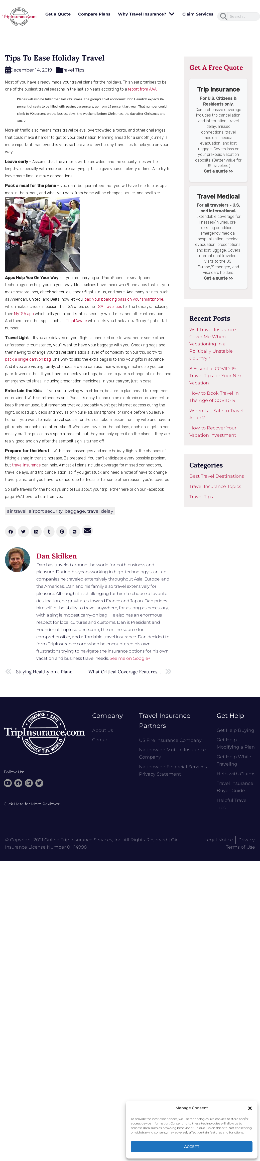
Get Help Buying (235, 730)
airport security (45, 511)
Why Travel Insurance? (146, 14)
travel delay (100, 511)
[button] (249, 1108)
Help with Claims (236, 774)
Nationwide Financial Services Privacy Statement (173, 770)
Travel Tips (72, 70)
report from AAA (142, 89)
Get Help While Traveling (234, 760)
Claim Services (197, 14)
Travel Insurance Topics (215, 486)
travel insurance (26, 465)
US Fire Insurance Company (170, 740)
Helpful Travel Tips (232, 804)
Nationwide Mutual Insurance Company (172, 753)
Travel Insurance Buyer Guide (235, 787)
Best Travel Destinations (216, 476)
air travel (17, 511)
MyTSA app (24, 313)
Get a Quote (58, 14)
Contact (101, 740)
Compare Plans (94, 14)
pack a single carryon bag (28, 359)
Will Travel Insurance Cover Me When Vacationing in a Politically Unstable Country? (212, 344)
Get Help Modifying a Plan (236, 743)
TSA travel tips (109, 306)
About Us (102, 730)
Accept (191, 1146)
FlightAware (76, 320)
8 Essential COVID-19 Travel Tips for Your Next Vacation (216, 376)
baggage (75, 511)
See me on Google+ (130, 658)
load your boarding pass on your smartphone (123, 299)
